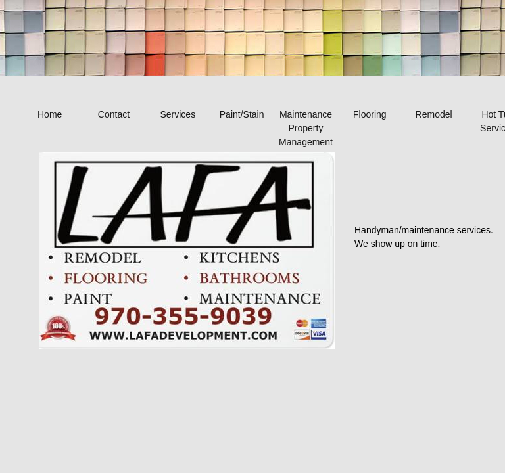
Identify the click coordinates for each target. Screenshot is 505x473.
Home (49, 114)
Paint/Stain (242, 114)
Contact (114, 114)
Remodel (434, 114)
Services (177, 114)
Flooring (370, 114)
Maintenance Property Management (306, 128)
